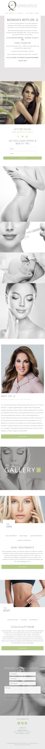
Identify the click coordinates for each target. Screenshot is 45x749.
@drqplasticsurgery (22, 131)
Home (6, 13)
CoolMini (23, 619)
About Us (12, 13)
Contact (37, 13)
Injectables (23, 535)
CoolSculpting (12, 619)
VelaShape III (33, 619)
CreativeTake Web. (26, 744)
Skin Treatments (11, 535)
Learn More (22, 436)
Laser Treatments (36, 535)
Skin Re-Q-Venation (23, 540)
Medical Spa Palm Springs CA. (22, 743)
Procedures (21, 13)
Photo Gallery (29, 13)
